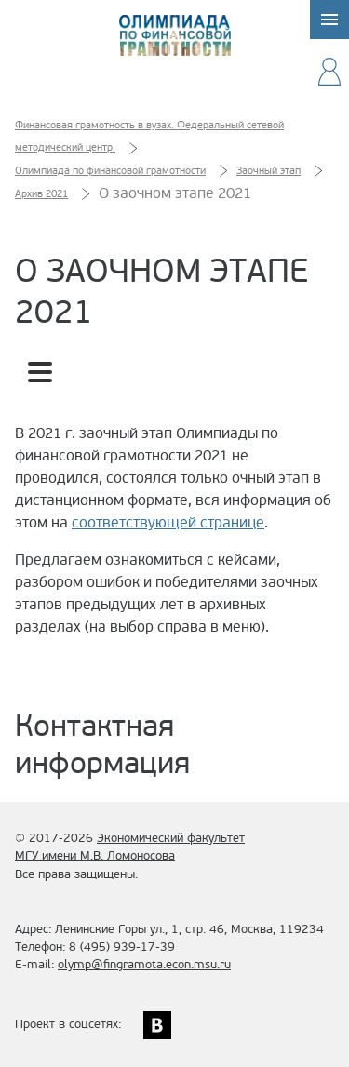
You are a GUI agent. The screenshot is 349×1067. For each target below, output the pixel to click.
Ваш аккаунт (329, 71)
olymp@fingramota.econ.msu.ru (144, 964)
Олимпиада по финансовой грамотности (175, 35)
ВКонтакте (157, 1025)
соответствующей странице (168, 522)
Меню (329, 19)
